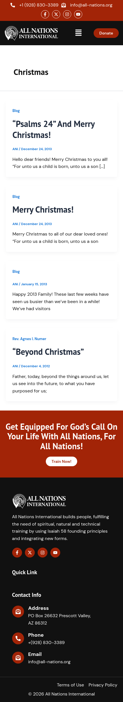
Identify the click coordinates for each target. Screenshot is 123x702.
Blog (16, 110)
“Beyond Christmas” (48, 351)
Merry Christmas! (43, 209)
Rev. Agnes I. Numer (29, 338)
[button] (78, 33)
